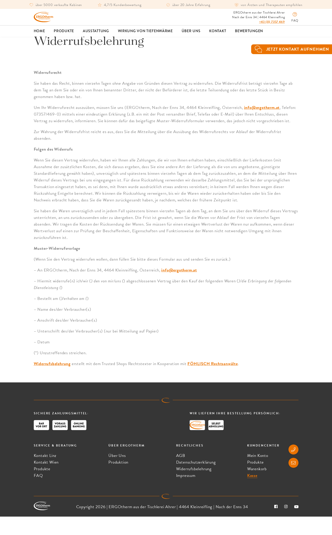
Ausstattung (96, 35)
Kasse (252, 494)
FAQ (38, 494)
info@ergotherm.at (262, 126)
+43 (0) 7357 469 (272, 24)
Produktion (118, 480)
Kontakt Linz (45, 474)
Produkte (64, 35)
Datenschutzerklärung (196, 480)
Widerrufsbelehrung (52, 382)
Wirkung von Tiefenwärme (145, 35)
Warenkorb (257, 487)
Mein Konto (257, 474)
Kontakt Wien (46, 480)
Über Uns (191, 35)
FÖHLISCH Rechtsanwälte (212, 382)
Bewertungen (249, 35)
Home (39, 35)
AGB (180, 474)
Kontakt (217, 35)
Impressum (185, 494)
